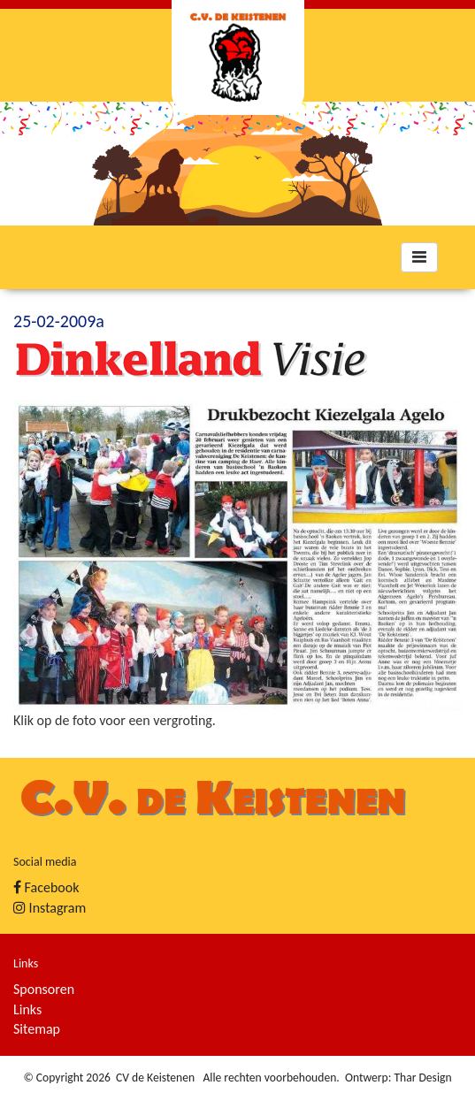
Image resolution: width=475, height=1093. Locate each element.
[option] (237, 163)
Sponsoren (43, 989)
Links (27, 1009)
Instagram (49, 907)
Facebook (46, 887)
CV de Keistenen (155, 1077)
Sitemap (36, 1028)
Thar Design (422, 1077)
